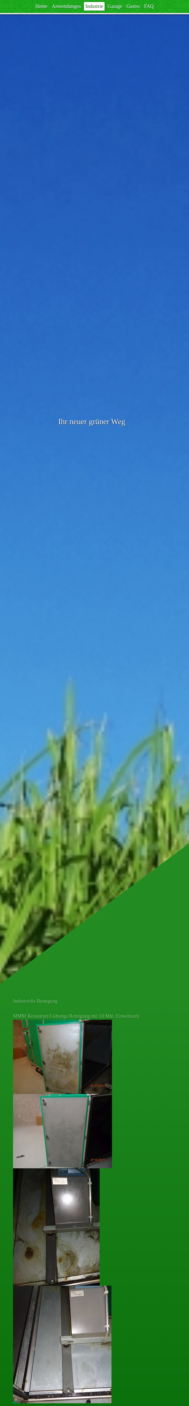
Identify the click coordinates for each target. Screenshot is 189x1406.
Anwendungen (66, 6)
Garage (115, 6)
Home (41, 6)
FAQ (149, 6)
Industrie (94, 6)
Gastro (133, 6)
